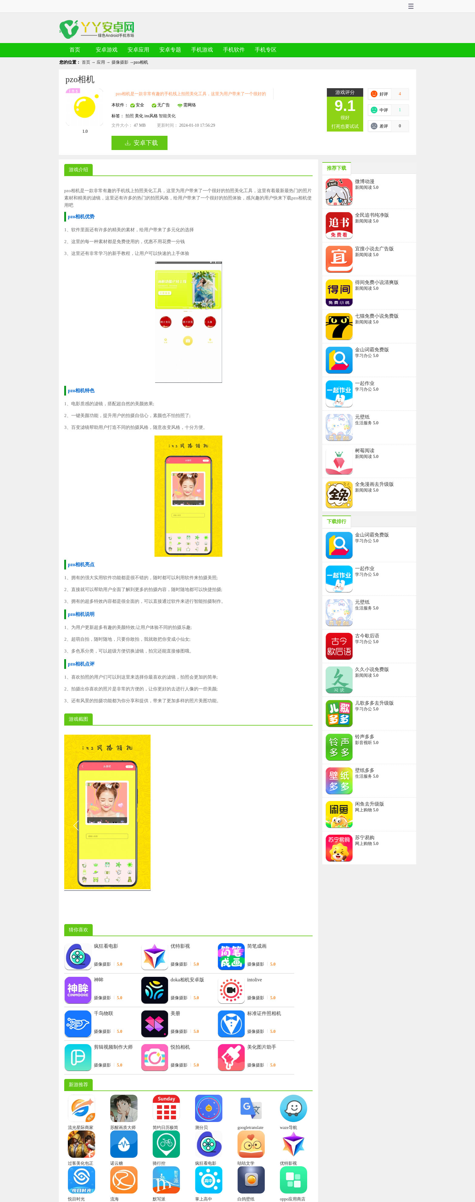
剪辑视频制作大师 (113, 1047)
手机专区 (266, 50)
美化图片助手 (261, 1047)
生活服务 (364, 423)
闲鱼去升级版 (369, 803)
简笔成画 (257, 946)
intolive (254, 979)
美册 (175, 1013)
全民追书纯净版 (372, 215)
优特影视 (180, 946)
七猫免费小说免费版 (377, 316)
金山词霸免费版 (372, 349)
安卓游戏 (107, 50)
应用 (101, 62)
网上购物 (364, 810)
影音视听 (364, 742)
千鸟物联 (103, 1013)
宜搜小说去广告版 (374, 248)
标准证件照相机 (264, 1013)
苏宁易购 (364, 837)
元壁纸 (362, 416)
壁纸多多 (364, 770)
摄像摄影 (120, 62)
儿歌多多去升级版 (374, 703)
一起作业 (364, 383)
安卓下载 (146, 142)
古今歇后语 (367, 635)
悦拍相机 (180, 1047)
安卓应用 (138, 50)
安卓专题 (170, 50)
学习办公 (364, 355)
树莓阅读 (364, 450)
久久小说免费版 (372, 669)
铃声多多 (364, 736)
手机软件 (234, 50)
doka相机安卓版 (187, 979)
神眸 (99, 979)
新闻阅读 (364, 187)
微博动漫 (364, 181)
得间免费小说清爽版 (377, 282)
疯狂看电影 (106, 946)
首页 (74, 50)
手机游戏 (202, 50)
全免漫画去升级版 (374, 484)
